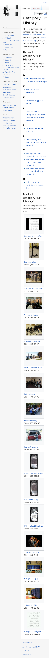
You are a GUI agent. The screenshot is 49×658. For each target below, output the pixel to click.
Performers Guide (9, 90)
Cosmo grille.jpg (31, 315)
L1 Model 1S (6, 60)
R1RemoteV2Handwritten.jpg (33, 526)
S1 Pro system (7, 65)
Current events (8, 108)
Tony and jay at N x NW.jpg (33, 552)
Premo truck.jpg (31, 447)
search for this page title (34, 35)
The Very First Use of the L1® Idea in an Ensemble (35, 162)
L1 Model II (6, 63)
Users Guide (7, 87)
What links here (8, 118)
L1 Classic (6, 75)
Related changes (8, 120)
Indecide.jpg (29, 394)
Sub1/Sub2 (6, 38)
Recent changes (8, 95)
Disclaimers (26, 654)
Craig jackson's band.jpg (33, 341)
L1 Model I (6, 77)
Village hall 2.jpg (31, 605)
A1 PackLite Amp (9, 72)
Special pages (7, 123)
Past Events (7, 110)
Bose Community (9, 105)
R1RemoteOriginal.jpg (33, 473)
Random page (7, 97)
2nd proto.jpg (30, 262)
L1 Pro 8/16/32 (8, 35)
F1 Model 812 (7, 45)
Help (45, 14)
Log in (45, 2)
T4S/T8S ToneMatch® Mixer (10, 41)
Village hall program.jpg (33, 631)
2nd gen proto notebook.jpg (33, 236)
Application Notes (9, 85)
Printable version (9, 125)
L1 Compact (7, 58)
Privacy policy (27, 642)
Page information (9, 128)
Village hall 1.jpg (31, 579)
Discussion (36, 8)
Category (26, 8)
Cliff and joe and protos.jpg (33, 288)
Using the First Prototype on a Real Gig (35, 185)
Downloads (6, 92)
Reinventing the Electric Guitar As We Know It (36, 142)
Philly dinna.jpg (30, 420)
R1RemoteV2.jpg (31, 500)
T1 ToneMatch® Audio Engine (10, 69)
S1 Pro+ (5, 50)
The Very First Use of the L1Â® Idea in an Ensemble (35, 171)
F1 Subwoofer (7, 47)
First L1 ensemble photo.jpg (33, 368)
